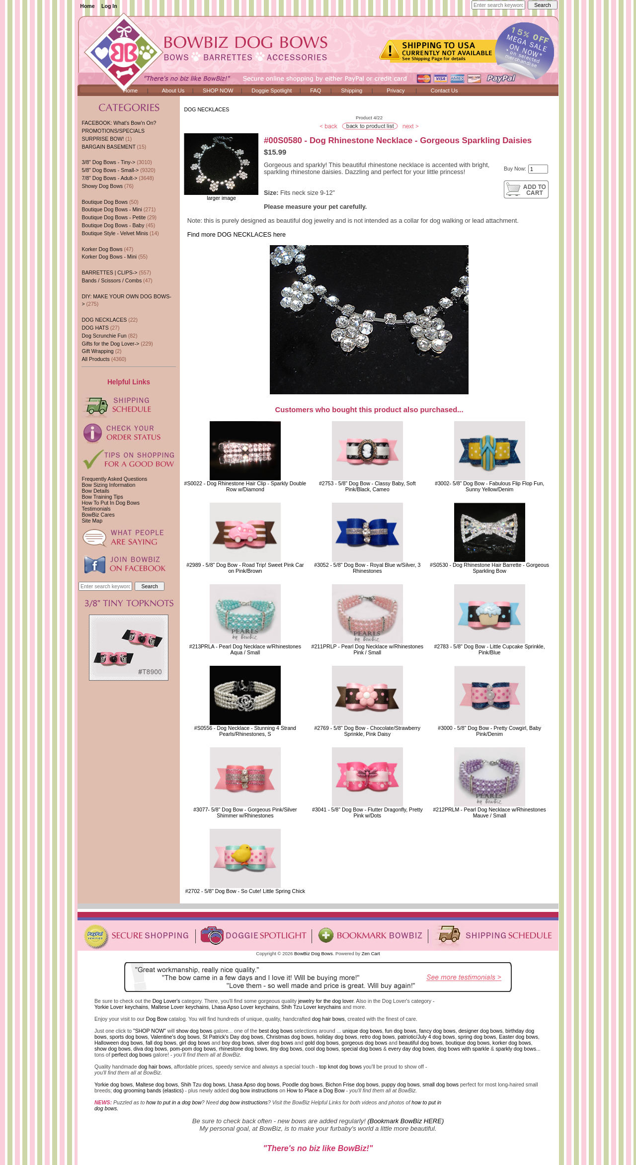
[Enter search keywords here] (498, 4)
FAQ (315, 90)
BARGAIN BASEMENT (108, 147)
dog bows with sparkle (463, 1049)
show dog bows (194, 1031)
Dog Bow (156, 1019)
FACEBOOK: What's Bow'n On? (118, 123)
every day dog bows (411, 1049)
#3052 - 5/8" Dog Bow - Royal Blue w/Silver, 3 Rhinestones (367, 568)
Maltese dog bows (157, 1084)
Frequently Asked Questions (114, 479)
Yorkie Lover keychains (121, 1007)
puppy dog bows (401, 1084)
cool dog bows (321, 1049)
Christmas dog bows (290, 1037)
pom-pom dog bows (193, 1049)
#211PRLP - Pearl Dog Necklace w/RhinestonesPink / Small (368, 649)
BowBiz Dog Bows (313, 953)
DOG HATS (94, 328)
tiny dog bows (286, 1049)
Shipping (351, 90)
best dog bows (276, 1031)
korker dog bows (511, 1043)
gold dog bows (321, 1043)
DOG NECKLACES (206, 109)
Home (87, 6)
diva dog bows (150, 1049)
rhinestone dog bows (243, 1049)
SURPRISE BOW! (102, 139)
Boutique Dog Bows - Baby (112, 225)
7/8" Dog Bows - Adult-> (109, 178)
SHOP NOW (218, 90)
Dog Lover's (166, 1001)
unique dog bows (362, 1031)
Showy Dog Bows (102, 186)
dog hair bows (328, 1019)
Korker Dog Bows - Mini (109, 257)
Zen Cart (371, 953)
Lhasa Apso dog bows (253, 1084)
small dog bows (440, 1084)
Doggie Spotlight (271, 90)
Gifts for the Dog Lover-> (110, 344)
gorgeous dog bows (364, 1043)
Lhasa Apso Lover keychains (245, 1007)
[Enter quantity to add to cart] (538, 169)
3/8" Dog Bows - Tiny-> (108, 162)
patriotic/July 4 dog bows (426, 1037)
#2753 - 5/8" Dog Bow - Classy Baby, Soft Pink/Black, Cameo (367, 486)
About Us (173, 90)
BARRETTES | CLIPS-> (109, 272)
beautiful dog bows (421, 1043)
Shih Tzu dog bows (203, 1084)
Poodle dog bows (302, 1084)
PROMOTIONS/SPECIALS (113, 131)
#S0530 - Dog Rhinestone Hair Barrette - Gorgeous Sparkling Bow (489, 568)
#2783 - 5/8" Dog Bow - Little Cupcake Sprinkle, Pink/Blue (489, 649)
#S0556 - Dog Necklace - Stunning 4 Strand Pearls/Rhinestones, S (245, 731)
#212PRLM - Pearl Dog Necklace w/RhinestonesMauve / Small (489, 812)
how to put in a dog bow (173, 1102)
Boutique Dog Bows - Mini (111, 209)
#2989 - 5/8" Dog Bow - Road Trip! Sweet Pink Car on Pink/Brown (245, 568)
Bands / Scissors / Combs (111, 280)
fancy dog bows (437, 1031)
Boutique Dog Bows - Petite (113, 217)
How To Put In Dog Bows (110, 503)
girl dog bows (194, 1043)
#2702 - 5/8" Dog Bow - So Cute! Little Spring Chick (245, 891)
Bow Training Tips (102, 497)
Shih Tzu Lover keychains (311, 1007)
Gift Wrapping (97, 351)
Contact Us (444, 90)
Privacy (395, 90)
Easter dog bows (518, 1037)
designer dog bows (481, 1031)
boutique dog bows (468, 1043)
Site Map (91, 521)
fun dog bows (400, 1031)
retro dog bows (377, 1037)
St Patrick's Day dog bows (233, 1037)
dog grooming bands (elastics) (148, 1090)
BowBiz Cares (97, 515)
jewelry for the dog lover (325, 1001)
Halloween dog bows (118, 1043)
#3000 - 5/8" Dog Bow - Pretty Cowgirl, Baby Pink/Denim (489, 731)
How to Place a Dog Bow (316, 1090)
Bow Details (95, 491)
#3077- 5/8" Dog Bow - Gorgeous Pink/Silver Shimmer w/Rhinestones (245, 812)
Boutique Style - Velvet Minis (114, 233)
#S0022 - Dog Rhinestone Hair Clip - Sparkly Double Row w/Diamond (245, 486)
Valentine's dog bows (175, 1037)
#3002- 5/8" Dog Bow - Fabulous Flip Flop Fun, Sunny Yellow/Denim (489, 486)
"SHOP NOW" (149, 1031)
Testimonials (95, 509)
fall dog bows (161, 1043)
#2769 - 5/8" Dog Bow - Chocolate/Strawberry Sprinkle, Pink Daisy (367, 731)
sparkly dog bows (516, 1049)
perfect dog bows (132, 1055)
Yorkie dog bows (113, 1084)
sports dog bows (129, 1037)
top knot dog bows (340, 1067)
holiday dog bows (337, 1037)
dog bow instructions (254, 1090)
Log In (109, 6)
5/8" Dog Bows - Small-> (110, 170)
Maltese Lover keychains (180, 1007)
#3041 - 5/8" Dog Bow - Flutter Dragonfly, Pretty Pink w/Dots (367, 812)
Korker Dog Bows (101, 249)
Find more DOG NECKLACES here (236, 234)
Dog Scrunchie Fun (103, 336)
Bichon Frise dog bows (352, 1084)
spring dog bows (477, 1037)
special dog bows (361, 1049)
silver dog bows (275, 1043)
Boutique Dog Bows (104, 202)
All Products (95, 359)
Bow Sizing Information (108, 485)
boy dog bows (238, 1043)
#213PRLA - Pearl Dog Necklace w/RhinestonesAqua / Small (245, 649)
